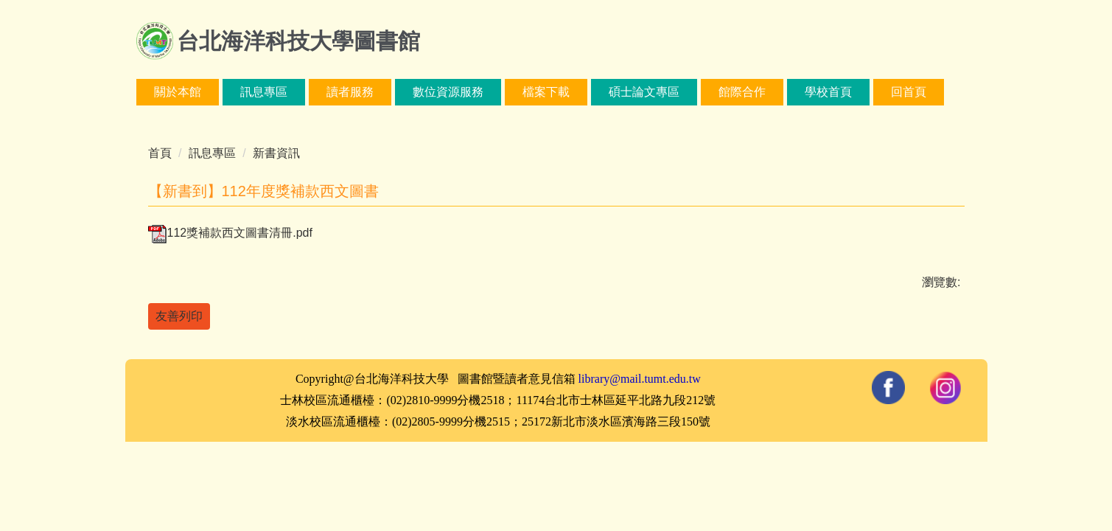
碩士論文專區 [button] (644, 92)
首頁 (160, 153)
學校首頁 (828, 92)
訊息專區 (212, 153)
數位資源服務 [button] (448, 92)
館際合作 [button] (742, 92)
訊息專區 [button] (263, 92)
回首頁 (908, 92)
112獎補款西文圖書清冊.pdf (230, 232)
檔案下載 (546, 92)
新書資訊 (276, 153)
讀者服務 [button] (350, 92)
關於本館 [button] (177, 92)
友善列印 (179, 316)
